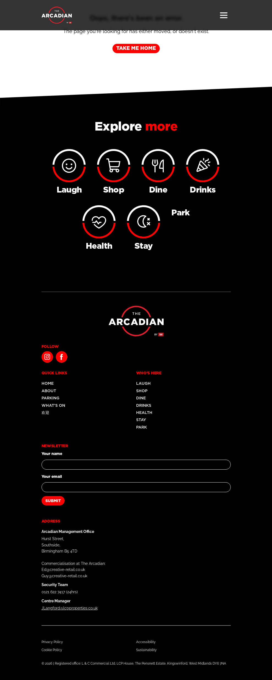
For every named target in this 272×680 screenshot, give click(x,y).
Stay (141, 420)
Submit (53, 501)
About (49, 391)
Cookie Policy (52, 650)
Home (48, 383)
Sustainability (146, 650)
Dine (141, 398)
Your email (52, 476)
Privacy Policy (52, 642)
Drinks (143, 405)
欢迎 (45, 412)
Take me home (136, 48)
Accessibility (146, 642)
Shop (141, 391)
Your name (52, 453)
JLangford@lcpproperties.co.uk (70, 608)
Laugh (143, 383)
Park (141, 427)
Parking (50, 398)
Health (144, 412)
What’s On (53, 405)
